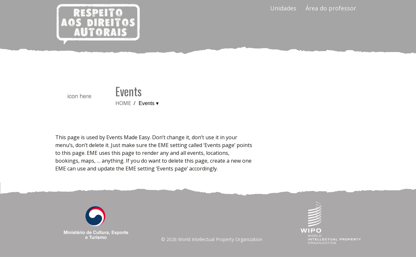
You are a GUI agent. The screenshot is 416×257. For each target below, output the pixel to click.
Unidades (283, 8)
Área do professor (331, 8)
